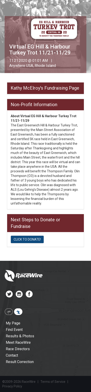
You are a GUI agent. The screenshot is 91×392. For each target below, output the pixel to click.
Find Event (14, 329)
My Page (13, 323)
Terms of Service (52, 381)
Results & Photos (20, 336)
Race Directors (18, 349)
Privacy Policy (12, 386)
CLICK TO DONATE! (27, 239)
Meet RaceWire (18, 342)
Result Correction (20, 362)
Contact (12, 355)
